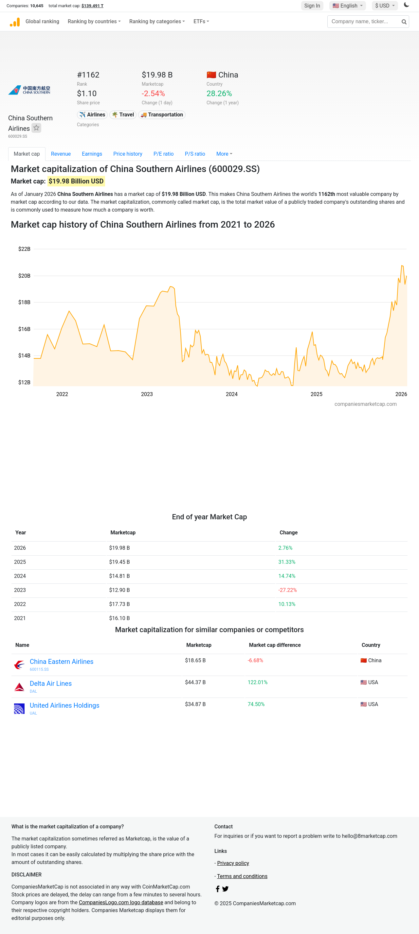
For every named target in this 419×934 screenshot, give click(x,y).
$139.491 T (92, 5)
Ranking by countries (92, 21)
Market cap (27, 154)
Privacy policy (233, 863)
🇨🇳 (222, 74)
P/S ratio (195, 154)
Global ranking (42, 21)
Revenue (61, 154)
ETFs (199, 21)
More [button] (222, 154)
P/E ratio (164, 154)
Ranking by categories (155, 21)
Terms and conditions (242, 876)
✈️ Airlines (92, 115)
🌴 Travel (123, 115)
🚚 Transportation (161, 115)
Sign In (312, 6)
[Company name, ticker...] (368, 21)
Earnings (92, 154)
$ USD (383, 6)
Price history (127, 154)
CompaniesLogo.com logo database (121, 902)
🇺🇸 (346, 6)
